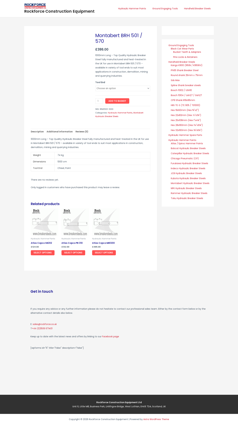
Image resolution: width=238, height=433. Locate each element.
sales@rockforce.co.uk (45, 324)
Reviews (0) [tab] (84, 132)
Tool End (100, 82)
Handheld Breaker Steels (198, 8)
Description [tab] (38, 132)
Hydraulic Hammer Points (137, 8)
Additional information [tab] (60, 132)
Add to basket (117, 101)
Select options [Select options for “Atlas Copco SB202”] (44, 253)
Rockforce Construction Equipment (59, 11)
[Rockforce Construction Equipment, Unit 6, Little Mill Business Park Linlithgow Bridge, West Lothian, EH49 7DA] (164, 369)
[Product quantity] (99, 101)
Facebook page (110, 336)
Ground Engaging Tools (168, 8)
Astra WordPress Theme (156, 419)
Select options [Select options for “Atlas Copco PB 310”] (74, 253)
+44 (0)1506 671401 (42, 328)
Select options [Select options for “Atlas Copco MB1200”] (105, 253)
